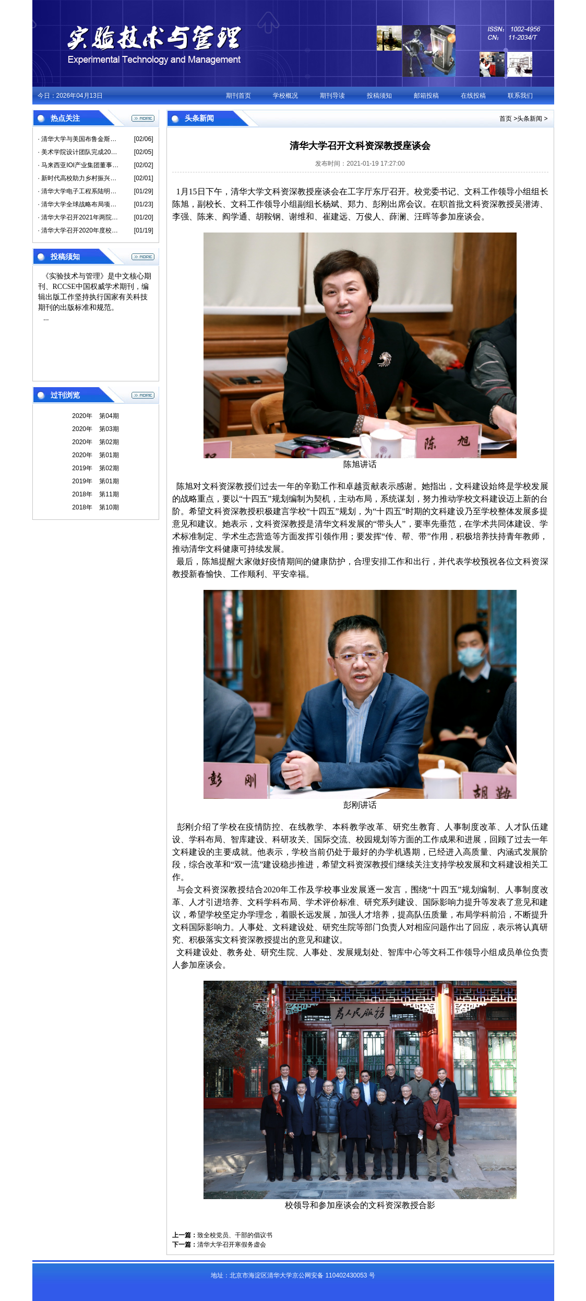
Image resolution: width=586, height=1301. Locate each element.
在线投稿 (473, 95)
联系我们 (520, 95)
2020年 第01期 (95, 455)
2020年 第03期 (95, 429)
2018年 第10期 (95, 507)
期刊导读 (332, 95)
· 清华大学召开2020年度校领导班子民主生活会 (78, 230)
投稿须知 (379, 95)
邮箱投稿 (426, 95)
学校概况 (285, 95)
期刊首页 (238, 95)
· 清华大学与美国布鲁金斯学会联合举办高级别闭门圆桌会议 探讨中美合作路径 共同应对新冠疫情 (78, 139)
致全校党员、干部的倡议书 (234, 1235)
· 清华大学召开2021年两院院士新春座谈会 (78, 217)
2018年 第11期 (95, 494)
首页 (505, 118)
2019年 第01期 (95, 481)
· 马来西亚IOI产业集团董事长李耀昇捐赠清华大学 (78, 165)
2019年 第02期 (95, 468)
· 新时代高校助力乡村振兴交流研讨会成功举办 (78, 178)
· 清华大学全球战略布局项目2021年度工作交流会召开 (78, 204)
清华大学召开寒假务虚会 (231, 1244)
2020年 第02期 (95, 442)
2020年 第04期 (95, 416)
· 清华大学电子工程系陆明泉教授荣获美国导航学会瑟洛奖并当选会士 (78, 191)
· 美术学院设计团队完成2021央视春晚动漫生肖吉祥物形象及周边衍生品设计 (78, 152)
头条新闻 (529, 118)
